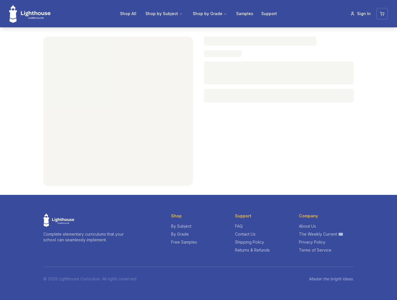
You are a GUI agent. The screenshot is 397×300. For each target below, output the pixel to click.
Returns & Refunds (252, 250)
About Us (307, 226)
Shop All (128, 13)
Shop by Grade (210, 13)
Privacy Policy (312, 242)
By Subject (181, 226)
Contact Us (245, 234)
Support (269, 13)
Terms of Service (315, 250)
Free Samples (184, 242)
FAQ (239, 226)
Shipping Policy (249, 242)
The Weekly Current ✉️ (321, 234)
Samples (244, 13)
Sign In (360, 13)
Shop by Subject (164, 13)
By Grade (180, 234)
